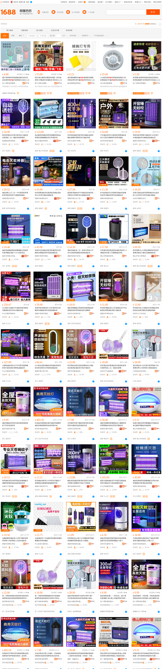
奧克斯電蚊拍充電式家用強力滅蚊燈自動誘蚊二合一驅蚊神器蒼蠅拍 (15, 136)
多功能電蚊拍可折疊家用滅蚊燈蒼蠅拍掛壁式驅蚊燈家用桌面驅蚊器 (113, 194)
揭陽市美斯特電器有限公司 (42, 256)
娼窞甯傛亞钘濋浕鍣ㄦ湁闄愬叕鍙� (9, 601)
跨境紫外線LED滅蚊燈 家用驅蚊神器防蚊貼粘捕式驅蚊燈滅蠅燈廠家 (146, 309)
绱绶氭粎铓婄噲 (41, 86)
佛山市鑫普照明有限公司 (42, 141)
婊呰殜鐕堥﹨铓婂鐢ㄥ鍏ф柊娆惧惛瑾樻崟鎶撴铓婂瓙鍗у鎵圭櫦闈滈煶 (146, 597)
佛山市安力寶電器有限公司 (140, 256)
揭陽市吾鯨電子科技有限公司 (42, 486)
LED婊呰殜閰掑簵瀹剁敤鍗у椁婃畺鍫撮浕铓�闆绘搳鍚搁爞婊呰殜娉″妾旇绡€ (113, 79)
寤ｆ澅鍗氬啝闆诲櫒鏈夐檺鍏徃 (107, 659)
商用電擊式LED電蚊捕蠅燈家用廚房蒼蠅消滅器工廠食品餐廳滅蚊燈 (146, 251)
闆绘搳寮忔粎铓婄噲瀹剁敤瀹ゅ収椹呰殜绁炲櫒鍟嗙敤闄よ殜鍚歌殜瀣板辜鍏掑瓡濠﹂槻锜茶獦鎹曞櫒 (113, 654)
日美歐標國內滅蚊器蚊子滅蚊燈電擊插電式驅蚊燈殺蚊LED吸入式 (146, 539)
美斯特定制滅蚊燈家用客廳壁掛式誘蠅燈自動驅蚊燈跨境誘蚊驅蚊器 (48, 251)
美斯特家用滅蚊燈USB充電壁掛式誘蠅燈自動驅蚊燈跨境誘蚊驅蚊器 (48, 309)
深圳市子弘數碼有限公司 (107, 371)
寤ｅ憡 (26, 80)
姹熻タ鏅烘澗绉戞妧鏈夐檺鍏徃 (75, 601)
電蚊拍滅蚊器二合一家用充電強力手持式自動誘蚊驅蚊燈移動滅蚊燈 (80, 251)
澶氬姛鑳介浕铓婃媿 (9, 86)
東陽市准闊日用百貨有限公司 (9, 544)
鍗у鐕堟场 (114, 86)
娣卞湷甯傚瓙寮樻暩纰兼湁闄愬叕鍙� (42, 601)
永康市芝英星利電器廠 (75, 429)
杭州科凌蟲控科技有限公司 (42, 429)
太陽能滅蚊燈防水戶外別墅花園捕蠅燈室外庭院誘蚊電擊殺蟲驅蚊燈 (15, 367)
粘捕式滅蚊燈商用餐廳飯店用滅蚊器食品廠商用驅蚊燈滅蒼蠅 (146, 424)
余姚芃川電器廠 (8, 486)
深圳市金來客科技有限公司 (75, 313)
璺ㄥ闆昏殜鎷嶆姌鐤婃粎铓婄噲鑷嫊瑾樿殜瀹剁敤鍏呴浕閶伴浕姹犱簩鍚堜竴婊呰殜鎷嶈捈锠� (48, 597)
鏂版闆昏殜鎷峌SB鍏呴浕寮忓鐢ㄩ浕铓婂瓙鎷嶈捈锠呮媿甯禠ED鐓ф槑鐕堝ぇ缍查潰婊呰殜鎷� (80, 597)
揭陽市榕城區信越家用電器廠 (75, 544)
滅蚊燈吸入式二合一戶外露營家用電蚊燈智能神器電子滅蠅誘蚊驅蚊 (15, 194)
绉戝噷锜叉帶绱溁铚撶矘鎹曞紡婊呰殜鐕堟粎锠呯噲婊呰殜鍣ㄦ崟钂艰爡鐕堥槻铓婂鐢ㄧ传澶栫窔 (15, 654)
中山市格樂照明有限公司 (107, 486)
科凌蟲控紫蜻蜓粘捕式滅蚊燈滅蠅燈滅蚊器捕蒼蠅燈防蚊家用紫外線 (48, 424)
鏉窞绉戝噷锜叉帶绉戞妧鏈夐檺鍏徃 (9, 659)
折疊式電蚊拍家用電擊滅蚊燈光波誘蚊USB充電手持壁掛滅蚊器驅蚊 (146, 194)
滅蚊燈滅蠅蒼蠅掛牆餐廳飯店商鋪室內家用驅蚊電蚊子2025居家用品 (15, 251)
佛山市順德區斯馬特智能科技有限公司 (107, 256)
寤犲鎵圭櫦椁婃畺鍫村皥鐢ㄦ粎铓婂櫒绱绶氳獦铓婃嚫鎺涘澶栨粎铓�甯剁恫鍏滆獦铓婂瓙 (48, 79)
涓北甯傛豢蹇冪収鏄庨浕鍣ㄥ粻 (107, 83)
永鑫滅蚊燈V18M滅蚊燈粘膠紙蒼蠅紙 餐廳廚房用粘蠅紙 (48, 539)
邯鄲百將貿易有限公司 (140, 486)
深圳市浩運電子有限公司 (107, 544)
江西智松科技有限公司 (140, 371)
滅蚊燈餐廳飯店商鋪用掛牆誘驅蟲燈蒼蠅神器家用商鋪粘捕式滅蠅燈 (80, 309)
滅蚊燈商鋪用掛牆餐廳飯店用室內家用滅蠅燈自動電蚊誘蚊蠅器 (146, 482)
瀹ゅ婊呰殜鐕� (54, 86)
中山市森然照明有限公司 (9, 371)
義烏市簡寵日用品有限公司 (9, 256)
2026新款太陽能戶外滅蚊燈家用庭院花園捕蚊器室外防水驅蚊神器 (15, 309)
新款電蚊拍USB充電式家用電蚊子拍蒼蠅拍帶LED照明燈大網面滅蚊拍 (146, 367)
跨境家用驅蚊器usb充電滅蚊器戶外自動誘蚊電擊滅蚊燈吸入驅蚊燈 (113, 309)
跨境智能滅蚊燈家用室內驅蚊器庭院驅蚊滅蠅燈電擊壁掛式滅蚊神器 (80, 136)
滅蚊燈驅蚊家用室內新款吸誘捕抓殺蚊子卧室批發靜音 (15, 424)
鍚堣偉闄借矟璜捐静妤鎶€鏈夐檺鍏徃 (75, 83)
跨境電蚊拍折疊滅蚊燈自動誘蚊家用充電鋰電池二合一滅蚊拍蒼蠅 (113, 367)
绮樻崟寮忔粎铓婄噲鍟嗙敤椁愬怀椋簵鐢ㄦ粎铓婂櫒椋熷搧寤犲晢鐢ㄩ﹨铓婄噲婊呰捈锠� (146, 654)
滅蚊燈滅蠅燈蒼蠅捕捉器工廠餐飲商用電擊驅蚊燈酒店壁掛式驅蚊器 (113, 424)
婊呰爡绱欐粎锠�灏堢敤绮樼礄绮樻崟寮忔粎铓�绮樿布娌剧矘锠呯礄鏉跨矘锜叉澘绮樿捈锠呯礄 (80, 79)
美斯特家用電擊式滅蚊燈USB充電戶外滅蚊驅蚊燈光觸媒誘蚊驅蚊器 (146, 136)
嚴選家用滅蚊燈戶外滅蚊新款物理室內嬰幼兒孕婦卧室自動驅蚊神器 (80, 194)
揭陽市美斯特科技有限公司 (140, 141)
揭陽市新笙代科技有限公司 (75, 256)
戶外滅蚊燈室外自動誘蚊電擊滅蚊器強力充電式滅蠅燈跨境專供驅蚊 (113, 136)
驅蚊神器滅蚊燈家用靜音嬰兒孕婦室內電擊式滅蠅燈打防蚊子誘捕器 (80, 482)
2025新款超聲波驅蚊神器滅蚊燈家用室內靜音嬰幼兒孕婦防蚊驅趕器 (48, 367)
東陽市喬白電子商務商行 (42, 371)
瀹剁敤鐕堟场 (105, 86)
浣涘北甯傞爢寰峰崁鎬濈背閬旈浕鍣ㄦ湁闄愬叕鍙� (140, 659)
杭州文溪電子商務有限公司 (75, 141)
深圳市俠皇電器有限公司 (107, 141)
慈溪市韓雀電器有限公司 (140, 544)
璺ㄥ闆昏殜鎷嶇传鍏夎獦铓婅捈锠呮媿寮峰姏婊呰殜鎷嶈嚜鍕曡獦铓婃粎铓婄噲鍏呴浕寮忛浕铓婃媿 (15, 597)
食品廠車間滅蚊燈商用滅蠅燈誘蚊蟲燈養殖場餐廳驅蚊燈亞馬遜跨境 (48, 136)
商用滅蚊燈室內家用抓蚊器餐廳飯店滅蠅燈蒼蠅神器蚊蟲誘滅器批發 (15, 482)
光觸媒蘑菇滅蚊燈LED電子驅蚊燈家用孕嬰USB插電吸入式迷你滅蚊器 (15, 539)
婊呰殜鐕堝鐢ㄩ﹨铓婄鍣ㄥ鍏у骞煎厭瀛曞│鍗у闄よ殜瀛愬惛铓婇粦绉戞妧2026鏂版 (113, 597)
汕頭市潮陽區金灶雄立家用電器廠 (140, 198)
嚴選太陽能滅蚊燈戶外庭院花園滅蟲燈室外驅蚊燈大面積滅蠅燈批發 (113, 482)
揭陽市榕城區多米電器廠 (42, 198)
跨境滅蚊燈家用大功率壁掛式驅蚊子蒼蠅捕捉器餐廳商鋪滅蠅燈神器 (48, 482)
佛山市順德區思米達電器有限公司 (140, 429)
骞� (27, 83)
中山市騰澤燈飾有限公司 (9, 313)
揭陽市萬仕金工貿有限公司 (75, 198)
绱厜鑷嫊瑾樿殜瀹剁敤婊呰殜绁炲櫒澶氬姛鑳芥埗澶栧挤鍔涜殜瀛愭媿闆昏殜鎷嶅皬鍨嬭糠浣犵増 (146, 79)
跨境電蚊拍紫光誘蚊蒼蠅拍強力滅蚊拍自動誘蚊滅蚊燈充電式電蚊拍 (80, 367)
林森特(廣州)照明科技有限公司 (107, 429)
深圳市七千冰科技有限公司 (140, 313)
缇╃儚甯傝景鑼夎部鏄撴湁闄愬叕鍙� (9, 83)
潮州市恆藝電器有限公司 (75, 371)
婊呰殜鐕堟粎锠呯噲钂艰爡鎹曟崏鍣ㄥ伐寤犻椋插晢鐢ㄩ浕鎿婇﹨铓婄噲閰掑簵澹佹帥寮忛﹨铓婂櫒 (81, 654)
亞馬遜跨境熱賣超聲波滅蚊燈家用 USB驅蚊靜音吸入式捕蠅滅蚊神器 (113, 251)
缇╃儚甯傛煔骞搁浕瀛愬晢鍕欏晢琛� (140, 601)
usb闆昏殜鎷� (22, 86)
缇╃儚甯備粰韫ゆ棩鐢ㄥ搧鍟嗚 (107, 601)
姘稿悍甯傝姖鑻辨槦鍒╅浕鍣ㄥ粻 (42, 659)
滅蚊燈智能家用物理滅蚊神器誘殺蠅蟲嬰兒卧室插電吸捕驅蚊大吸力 (113, 539)
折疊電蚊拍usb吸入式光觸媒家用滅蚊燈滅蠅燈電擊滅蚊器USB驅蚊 (81, 539)
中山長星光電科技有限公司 (42, 544)
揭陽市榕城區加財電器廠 (107, 198)
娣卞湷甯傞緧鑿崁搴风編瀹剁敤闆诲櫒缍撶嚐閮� (42, 83)
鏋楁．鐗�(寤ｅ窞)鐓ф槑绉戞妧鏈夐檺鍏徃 (75, 659)
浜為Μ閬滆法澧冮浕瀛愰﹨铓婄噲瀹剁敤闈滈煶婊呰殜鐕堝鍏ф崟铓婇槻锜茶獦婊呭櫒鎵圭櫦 (48, 654)
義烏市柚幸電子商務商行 (9, 429)
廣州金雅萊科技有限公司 (75, 486)
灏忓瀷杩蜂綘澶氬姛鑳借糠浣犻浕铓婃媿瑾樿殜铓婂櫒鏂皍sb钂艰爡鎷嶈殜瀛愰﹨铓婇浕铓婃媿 (15, 79)
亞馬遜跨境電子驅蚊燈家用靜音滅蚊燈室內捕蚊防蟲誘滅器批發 (80, 424)
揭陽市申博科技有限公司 (107, 313)
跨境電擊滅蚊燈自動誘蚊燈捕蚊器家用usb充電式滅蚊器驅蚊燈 (48, 194)
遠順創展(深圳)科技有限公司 (9, 198)
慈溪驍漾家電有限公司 (9, 141)
